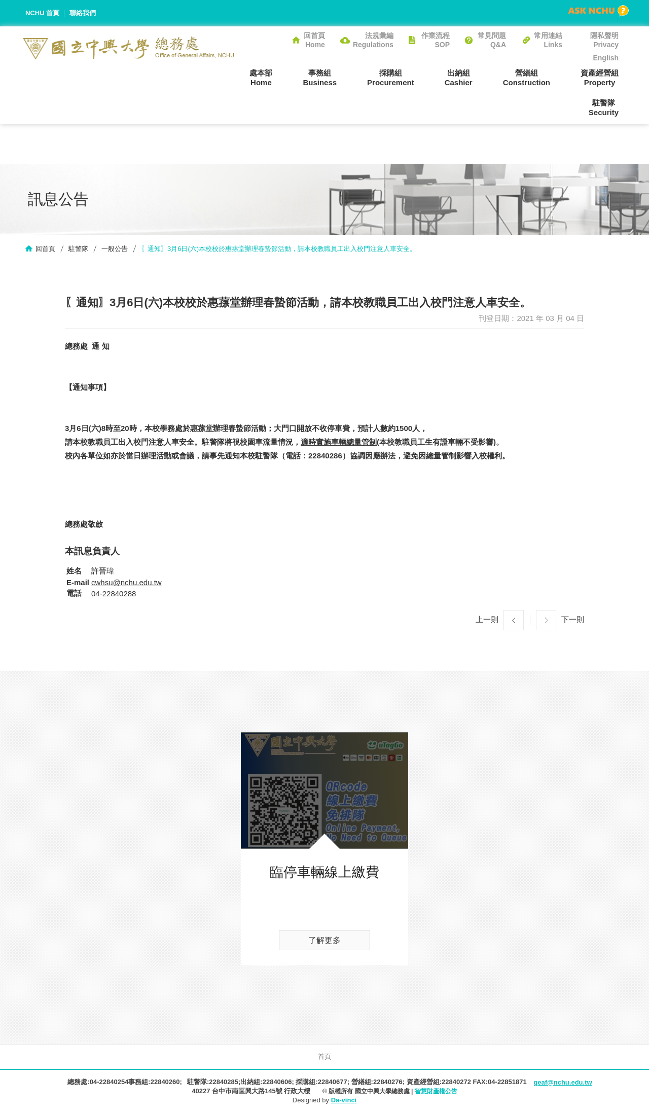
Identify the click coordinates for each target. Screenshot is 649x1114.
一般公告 (114, 249)
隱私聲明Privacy (604, 40)
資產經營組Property (600, 77)
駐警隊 (78, 249)
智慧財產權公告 (436, 1091)
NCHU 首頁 (42, 13)
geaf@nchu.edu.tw (562, 1082)
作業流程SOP (435, 40)
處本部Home (260, 77)
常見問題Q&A (492, 40)
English (606, 58)
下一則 (572, 619)
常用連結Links (548, 40)
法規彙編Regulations (373, 40)
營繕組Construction (526, 77)
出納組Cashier (459, 77)
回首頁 (45, 249)
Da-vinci (344, 1100)
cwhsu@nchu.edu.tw (126, 582)
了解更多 (324, 940)
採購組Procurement (390, 77)
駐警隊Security (604, 107)
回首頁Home (314, 40)
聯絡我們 (82, 13)
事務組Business (320, 77)
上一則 (487, 619)
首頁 (324, 1056)
